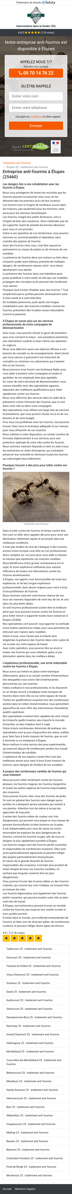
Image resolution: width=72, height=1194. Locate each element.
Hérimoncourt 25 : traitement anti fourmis (31, 1098)
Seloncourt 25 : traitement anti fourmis (29, 1008)
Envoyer (36, 126)
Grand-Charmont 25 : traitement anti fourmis (32, 1034)
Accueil (7, 1189)
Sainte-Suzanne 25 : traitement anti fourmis (32, 1090)
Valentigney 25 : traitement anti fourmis (29, 1043)
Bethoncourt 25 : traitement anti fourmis (30, 1072)
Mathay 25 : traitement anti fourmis (27, 1132)
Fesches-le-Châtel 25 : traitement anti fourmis (33, 966)
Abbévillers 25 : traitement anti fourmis (29, 1115)
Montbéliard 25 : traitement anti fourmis (30, 1051)
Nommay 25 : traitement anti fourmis (28, 1026)
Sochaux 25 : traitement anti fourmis (28, 983)
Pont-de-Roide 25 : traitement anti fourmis (31, 1166)
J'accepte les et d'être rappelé (37, 116)
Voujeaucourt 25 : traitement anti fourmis (30, 1124)
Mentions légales (25, 1189)
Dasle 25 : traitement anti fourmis (26, 991)
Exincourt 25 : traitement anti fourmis (28, 957)
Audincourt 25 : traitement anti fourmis (29, 1000)
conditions (36, 116)
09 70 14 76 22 (36, 73)
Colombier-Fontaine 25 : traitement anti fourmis (34, 1158)
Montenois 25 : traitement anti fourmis (29, 1175)
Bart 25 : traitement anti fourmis (25, 1107)
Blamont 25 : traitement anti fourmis (27, 1149)
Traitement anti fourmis (17, 163)
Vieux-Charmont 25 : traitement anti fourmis (32, 974)
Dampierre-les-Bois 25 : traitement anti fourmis (34, 1017)
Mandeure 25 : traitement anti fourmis (29, 1081)
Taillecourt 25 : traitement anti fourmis (29, 949)
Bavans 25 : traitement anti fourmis (27, 1141)
